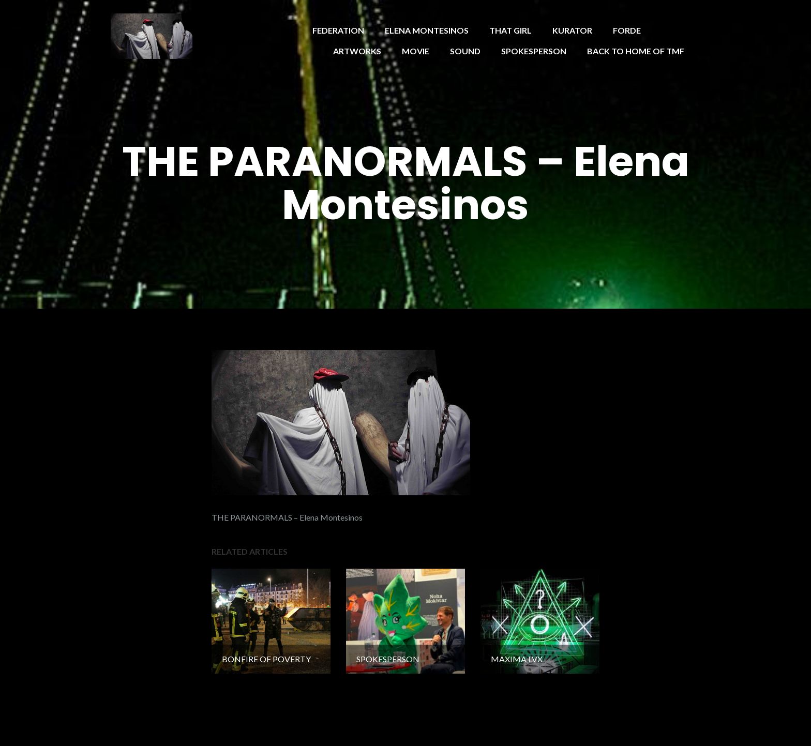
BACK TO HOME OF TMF (635, 51)
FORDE (627, 30)
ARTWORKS (357, 51)
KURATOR (572, 30)
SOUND (465, 51)
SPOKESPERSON (533, 51)
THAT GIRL (510, 30)
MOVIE (415, 51)
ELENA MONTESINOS (427, 30)
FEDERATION (338, 30)
